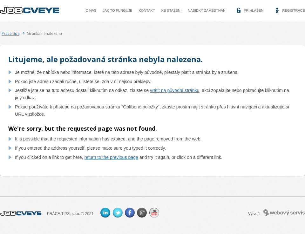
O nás (90, 10)
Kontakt (147, 10)
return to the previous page (111, 157)
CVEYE (31, 10)
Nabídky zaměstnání (207, 10)
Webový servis (284, 212)
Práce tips (10, 33)
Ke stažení (171, 10)
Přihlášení (254, 10)
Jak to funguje (117, 10)
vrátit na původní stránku (174, 90)
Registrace (293, 10)
